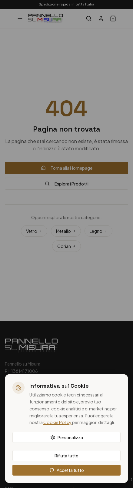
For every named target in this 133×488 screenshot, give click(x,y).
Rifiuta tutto (66, 455)
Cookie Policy (57, 422)
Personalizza (66, 437)
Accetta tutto (66, 470)
